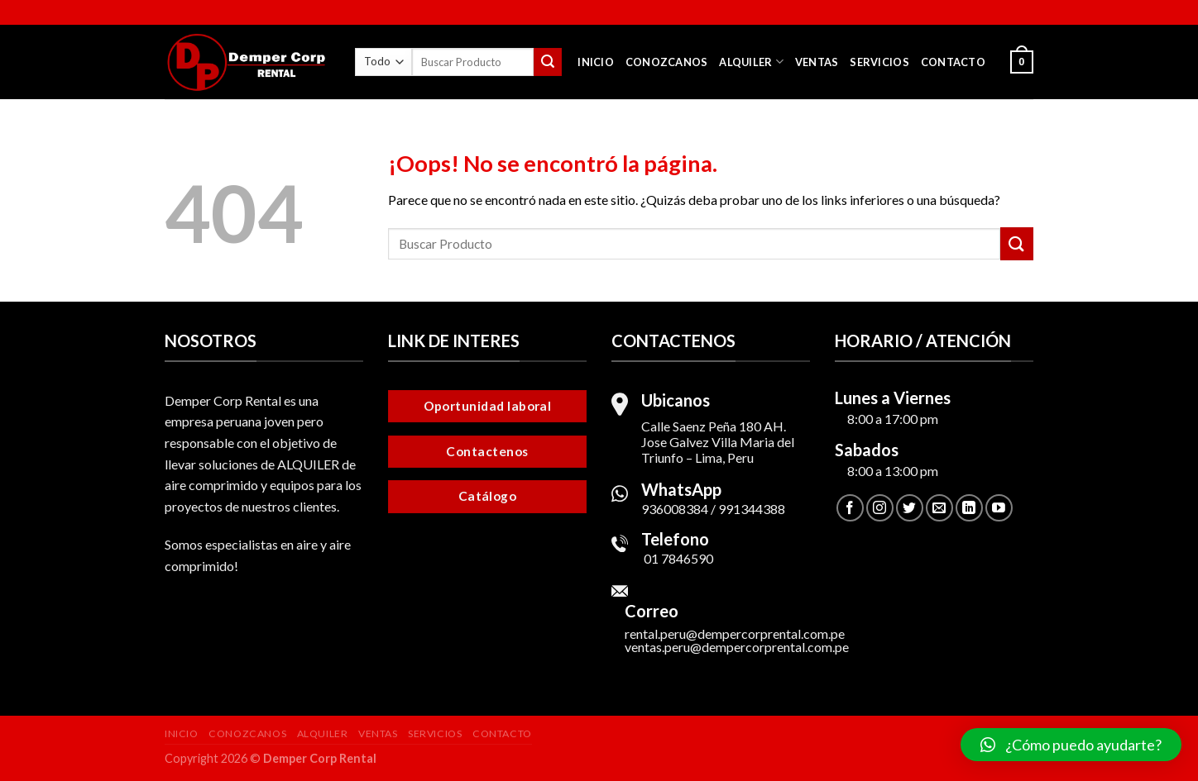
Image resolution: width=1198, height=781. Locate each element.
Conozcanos (666, 62)
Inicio (595, 62)
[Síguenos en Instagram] (880, 507)
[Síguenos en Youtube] (999, 507)
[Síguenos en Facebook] (850, 507)
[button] (1071, 744)
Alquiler (751, 61)
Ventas (817, 62)
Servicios (879, 62)
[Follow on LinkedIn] (969, 507)
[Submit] (548, 62)
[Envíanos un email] (939, 507)
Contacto (953, 62)
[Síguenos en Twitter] (909, 507)
